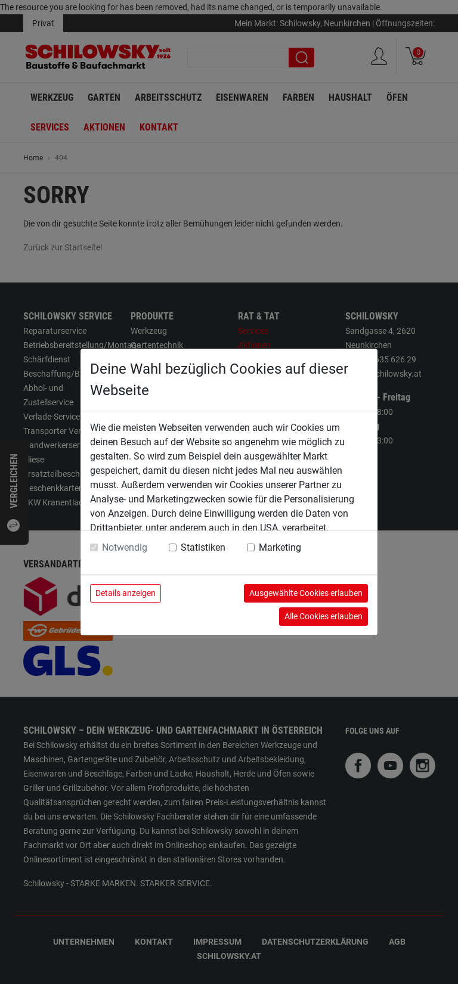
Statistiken (203, 547)
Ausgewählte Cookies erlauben (306, 593)
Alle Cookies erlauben (323, 616)
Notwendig (124, 547)
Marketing (280, 547)
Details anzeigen (125, 593)
